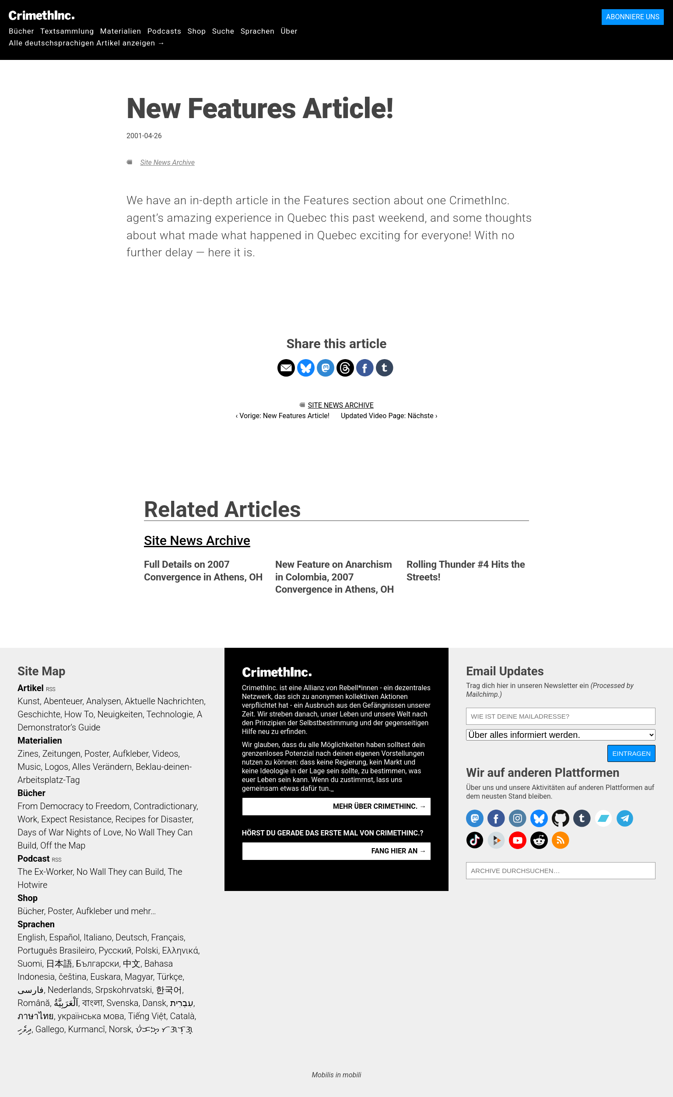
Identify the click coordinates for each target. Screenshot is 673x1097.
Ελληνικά (180, 950)
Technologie (170, 714)
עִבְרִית (181, 1003)
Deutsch (131, 937)
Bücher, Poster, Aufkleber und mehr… (87, 911)
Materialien (120, 31)
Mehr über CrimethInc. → (379, 806)
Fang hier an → (399, 851)
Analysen (103, 701)
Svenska (122, 1003)
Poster (96, 753)
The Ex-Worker (45, 871)
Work (27, 819)
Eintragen (631, 753)
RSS (51, 689)
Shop (197, 31)
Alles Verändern (102, 767)
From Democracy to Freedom (74, 806)
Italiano (98, 937)
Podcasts (164, 31)
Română (34, 1003)
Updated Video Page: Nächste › (389, 416)
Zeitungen (61, 753)
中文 (131, 963)
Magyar (139, 976)
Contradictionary (164, 806)
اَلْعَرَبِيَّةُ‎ (66, 1003)
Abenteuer (63, 701)
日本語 (59, 963)
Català (182, 1016)
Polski (146, 950)
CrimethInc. (41, 15)
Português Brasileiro (56, 950)
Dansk (154, 1003)
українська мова (91, 1016)
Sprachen (258, 31)
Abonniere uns (632, 17)
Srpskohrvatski (123, 990)
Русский (114, 950)
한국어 (169, 990)
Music (29, 767)
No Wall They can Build (120, 871)
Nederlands (69, 990)
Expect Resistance (76, 819)
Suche (223, 31)
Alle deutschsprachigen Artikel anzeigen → (87, 42)
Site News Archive (167, 162)
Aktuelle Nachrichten (164, 701)
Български (97, 963)
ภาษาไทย (36, 1016)
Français (167, 937)
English (32, 937)
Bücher (21, 31)
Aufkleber (130, 753)
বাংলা (92, 1003)
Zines (28, 753)
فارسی (31, 990)
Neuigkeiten (120, 714)
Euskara (105, 976)
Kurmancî (86, 1029)
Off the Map (62, 845)
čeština (72, 976)
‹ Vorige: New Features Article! (282, 416)
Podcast (33, 858)
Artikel (31, 688)
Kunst (29, 701)
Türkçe (169, 976)
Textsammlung (67, 31)
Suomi (30, 963)
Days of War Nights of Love (69, 832)
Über (289, 31)
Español (64, 937)
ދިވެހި (25, 1029)
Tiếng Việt (147, 1016)
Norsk (120, 1029)
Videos (165, 753)
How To (79, 714)
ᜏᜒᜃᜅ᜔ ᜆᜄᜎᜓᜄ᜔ (164, 1029)
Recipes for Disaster (154, 819)
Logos (56, 767)
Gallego (49, 1029)
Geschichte (39, 714)
